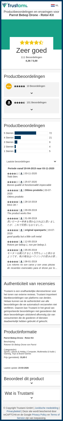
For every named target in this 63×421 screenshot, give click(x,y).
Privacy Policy (39, 414)
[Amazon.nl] (21, 210)
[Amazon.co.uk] (21, 173)
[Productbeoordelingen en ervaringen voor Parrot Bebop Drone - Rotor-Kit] (12, 173)
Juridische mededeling (47, 408)
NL (55, 5)
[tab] (31, 93)
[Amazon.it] (21, 190)
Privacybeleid (14, 411)
